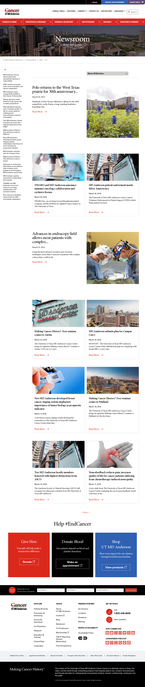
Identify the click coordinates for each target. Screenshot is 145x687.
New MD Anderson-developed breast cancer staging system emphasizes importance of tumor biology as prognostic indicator (13, 143)
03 (5, 70)
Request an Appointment (114, 2)
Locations (82, 613)
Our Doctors (106, 11)
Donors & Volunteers (64, 22)
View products (116, 567)
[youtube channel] (116, 633)
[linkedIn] (124, 633)
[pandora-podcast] (120, 642)
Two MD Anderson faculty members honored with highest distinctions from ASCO (12, 124)
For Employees (62, 628)
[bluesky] (129, 633)
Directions (82, 617)
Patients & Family (9, 22)
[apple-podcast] (107, 642)
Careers (82, 11)
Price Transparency (63, 646)
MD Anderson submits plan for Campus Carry (11, 152)
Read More (39, 111)
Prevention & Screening (36, 22)
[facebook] (107, 633)
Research (107, 22)
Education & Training (129, 22)
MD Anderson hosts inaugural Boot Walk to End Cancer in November (12, 94)
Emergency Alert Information (76, 655)
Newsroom (60, 624)
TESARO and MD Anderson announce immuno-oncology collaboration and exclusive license (10, 187)
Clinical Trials (58, 11)
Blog (58, 620)
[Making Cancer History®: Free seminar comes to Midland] (113, 385)
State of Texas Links (96, 655)
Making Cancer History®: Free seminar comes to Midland (12, 132)
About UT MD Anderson (63, 610)
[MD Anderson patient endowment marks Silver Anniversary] (113, 172)
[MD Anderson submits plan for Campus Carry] (113, 318)
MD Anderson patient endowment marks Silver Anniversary (12, 178)
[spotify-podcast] (111, 642)
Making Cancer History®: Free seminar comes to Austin (12, 159)
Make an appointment (72, 563)
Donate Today (136, 2)
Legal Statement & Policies (37, 655)
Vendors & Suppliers (129, 655)
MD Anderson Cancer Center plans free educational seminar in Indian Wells (11, 78)
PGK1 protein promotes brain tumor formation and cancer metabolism (13, 86)
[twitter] (111, 633)
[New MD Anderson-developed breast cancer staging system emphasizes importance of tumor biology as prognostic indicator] (58, 389)
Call (124, 612)
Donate (29, 561)
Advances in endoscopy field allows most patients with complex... (54, 238)
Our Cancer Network (113, 655)
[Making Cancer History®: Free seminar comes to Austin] (58, 318)
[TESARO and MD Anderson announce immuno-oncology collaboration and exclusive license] (58, 174)
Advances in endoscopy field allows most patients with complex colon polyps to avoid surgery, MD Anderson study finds (12, 168)
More (86, 513)
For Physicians (88, 22)
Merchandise (62, 632)
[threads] (133, 633)
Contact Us (94, 11)
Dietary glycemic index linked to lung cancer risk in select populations (12, 101)
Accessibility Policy (86, 633)
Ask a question (118, 620)
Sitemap (81, 622)
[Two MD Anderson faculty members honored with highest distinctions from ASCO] (58, 461)
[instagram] (120, 633)
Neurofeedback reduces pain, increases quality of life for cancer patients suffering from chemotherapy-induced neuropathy (12, 112)
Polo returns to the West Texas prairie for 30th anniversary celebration (12, 197)
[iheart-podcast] (124, 642)
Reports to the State (57, 655)
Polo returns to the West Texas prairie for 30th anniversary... (55, 90)
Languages (118, 11)
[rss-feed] (129, 642)
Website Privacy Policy (17, 655)
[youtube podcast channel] (116, 642)
